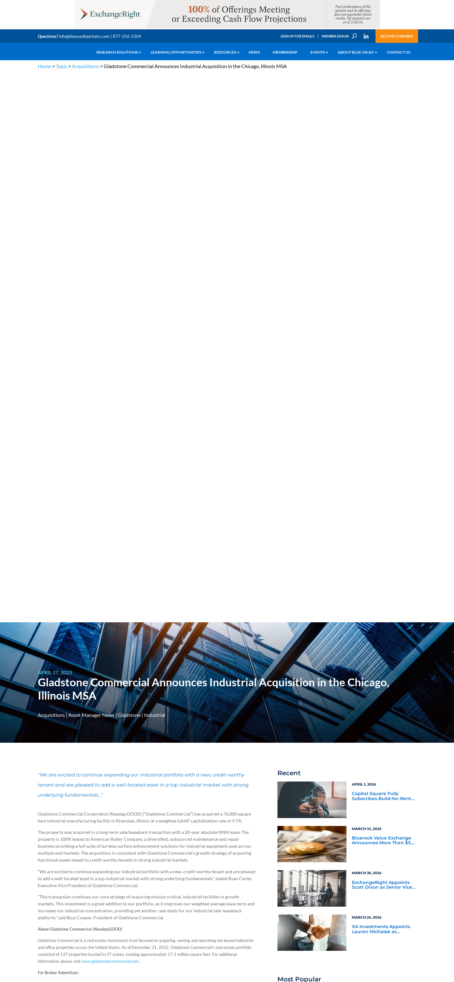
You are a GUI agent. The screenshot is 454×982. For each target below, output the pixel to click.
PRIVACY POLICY (375, 809)
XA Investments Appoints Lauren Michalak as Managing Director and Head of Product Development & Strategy (381, 381)
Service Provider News (311, 610)
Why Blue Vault (50, 890)
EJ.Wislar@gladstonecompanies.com (82, 456)
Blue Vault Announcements (317, 633)
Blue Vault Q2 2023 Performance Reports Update (376, 499)
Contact (44, 898)
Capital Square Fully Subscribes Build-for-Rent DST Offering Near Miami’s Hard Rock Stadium (382, 248)
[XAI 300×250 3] (383, 733)
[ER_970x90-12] (227, 27)
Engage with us (380, 855)
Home (44, 66)
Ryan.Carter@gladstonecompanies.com (85, 488)
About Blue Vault (356, 52)
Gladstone (129, 167)
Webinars (296, 641)
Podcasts (361, 641)
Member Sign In (335, 36)
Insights (146, 840)
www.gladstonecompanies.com (74, 660)
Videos (81, 861)
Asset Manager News (91, 167)
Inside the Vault (369, 633)
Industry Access (51, 869)
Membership (285, 52)
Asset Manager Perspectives (383, 601)
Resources (225, 52)
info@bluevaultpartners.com (84, 36)
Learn (42, 847)
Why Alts (45, 840)
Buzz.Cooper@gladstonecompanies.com (85, 532)
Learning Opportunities (176, 52)
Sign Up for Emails (297, 36)
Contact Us (398, 52)
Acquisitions (85, 66)
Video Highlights (304, 650)
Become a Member (397, 36)
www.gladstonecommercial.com (110, 412)
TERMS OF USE (404, 809)
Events (318, 52)
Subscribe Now (310, 724)
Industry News (302, 624)
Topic (61, 66)
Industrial (154, 167)
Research (45, 861)
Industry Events (369, 650)
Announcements (153, 847)
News (254, 52)
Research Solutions (117, 52)
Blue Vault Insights (372, 624)
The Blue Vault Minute (94, 840)
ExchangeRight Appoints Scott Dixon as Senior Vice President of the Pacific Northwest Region (382, 337)
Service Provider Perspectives (369, 613)
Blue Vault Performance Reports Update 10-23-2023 (382, 454)
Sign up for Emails (348, 920)
